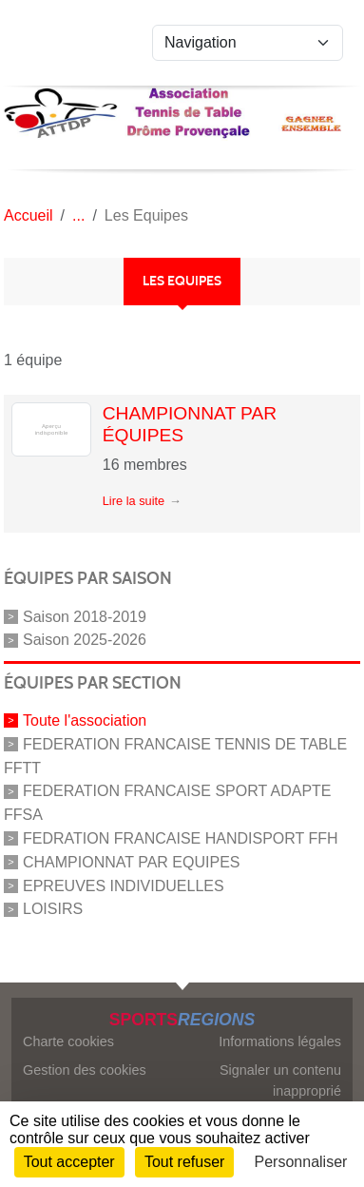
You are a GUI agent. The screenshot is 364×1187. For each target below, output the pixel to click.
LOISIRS (53, 909)
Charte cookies (68, 1041)
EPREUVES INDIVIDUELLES (123, 885)
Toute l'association (84, 720)
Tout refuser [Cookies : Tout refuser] (184, 1162)
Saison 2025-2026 (84, 640)
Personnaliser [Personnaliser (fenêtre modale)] (301, 1162)
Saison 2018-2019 (84, 616)
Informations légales (280, 1041)
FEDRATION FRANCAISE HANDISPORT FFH (180, 838)
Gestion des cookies (84, 1070)
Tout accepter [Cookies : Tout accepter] (69, 1162)
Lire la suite (133, 501)
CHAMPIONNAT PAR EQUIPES (131, 862)
